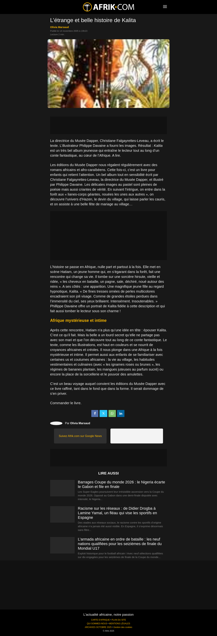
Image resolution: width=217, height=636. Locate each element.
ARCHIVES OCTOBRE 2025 (98, 627)
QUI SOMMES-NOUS (97, 623)
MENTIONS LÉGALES (119, 623)
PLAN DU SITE (119, 620)
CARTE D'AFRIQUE (100, 620)
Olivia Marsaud (59, 27)
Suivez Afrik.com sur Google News (80, 436)
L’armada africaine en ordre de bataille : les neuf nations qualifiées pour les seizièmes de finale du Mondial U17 (120, 543)
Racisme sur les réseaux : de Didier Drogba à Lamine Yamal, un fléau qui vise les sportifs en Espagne (117, 513)
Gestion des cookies (122, 627)
